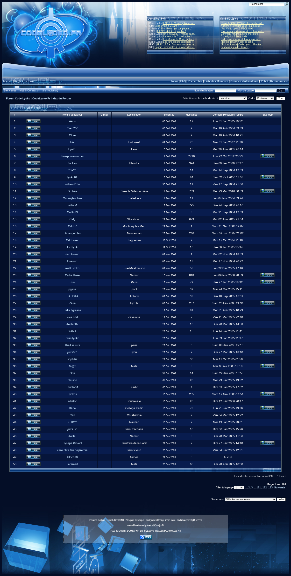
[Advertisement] (145, 556)
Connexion (33, 90)
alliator (72, 401)
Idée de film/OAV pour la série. (237, 42)
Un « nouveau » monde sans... (179, 34)
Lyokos (72, 394)
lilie (72, 142)
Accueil (7, 81)
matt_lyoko (72, 268)
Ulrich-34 (72, 387)
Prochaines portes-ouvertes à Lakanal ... (242, 31)
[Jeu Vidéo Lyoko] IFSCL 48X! (237, 28)
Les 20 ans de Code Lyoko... (178, 39)
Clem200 (72, 128)
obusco (72, 380)
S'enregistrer (49, 90)
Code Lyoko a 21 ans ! (167, 26)
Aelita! (72, 436)
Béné (72, 408)
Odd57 (72, 226)
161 (258, 487)
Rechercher (195, 81)
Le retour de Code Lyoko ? (177, 36)
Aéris (72, 121)
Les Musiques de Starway (235, 47)
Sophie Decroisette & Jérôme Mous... (175, 47)
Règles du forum (24, 81)
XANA (72, 331)
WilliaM (72, 205)
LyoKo (72, 149)
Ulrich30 (72, 457)
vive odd (72, 317)
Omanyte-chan (72, 198)
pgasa (72, 289)
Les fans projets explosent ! (178, 42)
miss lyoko (72, 338)
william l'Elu (72, 184)
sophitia (72, 359)
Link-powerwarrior (72, 156)
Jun (72, 282)
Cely (72, 219)
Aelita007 (72, 324)
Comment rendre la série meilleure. (240, 34)
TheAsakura (72, 345)
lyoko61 (72, 177)
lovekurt (72, 261)
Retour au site (279, 81)
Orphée (72, 191)
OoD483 (72, 212)
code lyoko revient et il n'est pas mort (241, 39)
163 (270, 487)
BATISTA (72, 296)
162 (264, 487)
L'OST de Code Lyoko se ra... (179, 23)
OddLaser (72, 240)
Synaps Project (72, 443)
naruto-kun (72, 254)
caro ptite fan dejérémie (72, 450)
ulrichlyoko (72, 247)
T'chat (264, 81)
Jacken (72, 163)
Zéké (72, 303)
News (174, 81)
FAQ (183, 81)
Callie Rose (72, 275)
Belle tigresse (72, 310)
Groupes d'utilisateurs (244, 81)
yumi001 (72, 352)
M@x (72, 366)
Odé (72, 373)
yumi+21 (72, 429)
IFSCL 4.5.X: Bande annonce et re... (176, 44)
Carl (72, 415)
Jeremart (72, 464)
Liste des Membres (216, 81)
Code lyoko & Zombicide (234, 36)
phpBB (103, 520)
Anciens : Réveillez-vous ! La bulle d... (241, 26)
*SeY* (72, 170)
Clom (72, 135)
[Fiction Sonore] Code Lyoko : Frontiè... (242, 44)
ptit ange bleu (72, 233)
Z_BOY (72, 422)
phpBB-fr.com (196, 520)
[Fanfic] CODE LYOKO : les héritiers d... (242, 23)
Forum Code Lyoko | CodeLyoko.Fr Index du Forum (38, 98)
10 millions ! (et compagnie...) (176, 28)
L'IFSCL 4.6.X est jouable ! (171, 31)
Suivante (279, 487)
